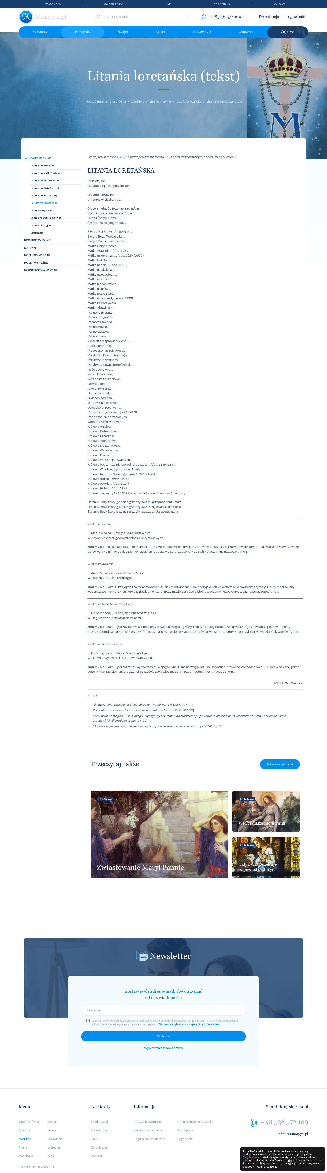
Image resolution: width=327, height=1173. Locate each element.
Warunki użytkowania (148, 1130)
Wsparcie (246, 32)
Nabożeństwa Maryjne (41, 270)
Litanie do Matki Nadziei (45, 173)
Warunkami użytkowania (172, 1024)
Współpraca (185, 1130)
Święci (123, 32)
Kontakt (279, 4)
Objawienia (202, 32)
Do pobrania (222, 4)
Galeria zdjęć (113, 4)
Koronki (30, 247)
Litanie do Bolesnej (42, 165)
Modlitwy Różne (36, 262)
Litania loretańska (188, 101)
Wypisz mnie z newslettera (163, 1048)
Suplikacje (37, 232)
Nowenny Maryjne (37, 240)
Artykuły (40, 32)
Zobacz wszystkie (277, 764)
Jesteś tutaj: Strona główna (106, 101)
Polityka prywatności (148, 1121)
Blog (287, 32)
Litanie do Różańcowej (44, 188)
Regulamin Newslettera (149, 1139)
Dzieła (160, 32)
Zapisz (161, 1036)
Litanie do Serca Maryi (44, 195)
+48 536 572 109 (284, 1122)
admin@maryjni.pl (293, 1134)
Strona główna (29, 1121)
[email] (163, 1010)
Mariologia (26, 1156)
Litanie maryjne (160, 101)
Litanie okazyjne (40, 225)
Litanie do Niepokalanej (45, 180)
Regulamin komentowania (195, 1121)
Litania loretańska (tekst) (224, 101)
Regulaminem (251, 1157)
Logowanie (295, 17)
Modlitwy (82, 32)
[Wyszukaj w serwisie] (140, 17)
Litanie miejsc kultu (42, 210)
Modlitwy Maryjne (37, 255)
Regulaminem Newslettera (203, 1024)
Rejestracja (269, 17)
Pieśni (23, 1147)
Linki (168, 4)
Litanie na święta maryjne (45, 217)
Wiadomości (53, 4)
